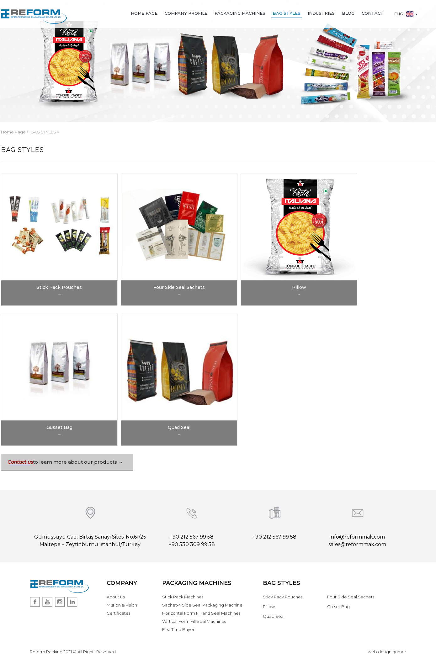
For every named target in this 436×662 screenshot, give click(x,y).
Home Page (14, 131)
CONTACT (373, 13)
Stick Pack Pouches (282, 596)
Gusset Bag (338, 606)
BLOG (348, 13)
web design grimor (387, 651)
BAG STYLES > (45, 131)
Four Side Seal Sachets (350, 596)
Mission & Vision (122, 604)
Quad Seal (273, 616)
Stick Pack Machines (182, 596)
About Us (116, 596)
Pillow (269, 606)
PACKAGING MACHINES (240, 13)
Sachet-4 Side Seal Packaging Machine (202, 604)
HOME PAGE (144, 13)
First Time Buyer (178, 629)
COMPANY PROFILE (186, 13)
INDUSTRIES (321, 13)
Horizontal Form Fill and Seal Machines (201, 613)
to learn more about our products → (78, 462)
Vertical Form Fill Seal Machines (194, 621)
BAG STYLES (286, 13)
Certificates (118, 613)
